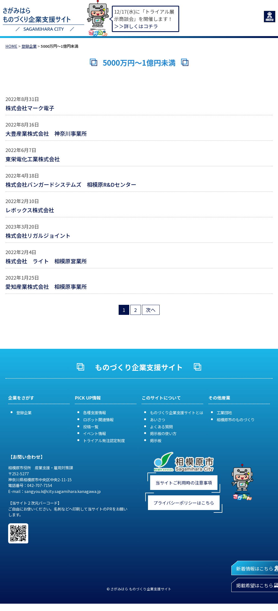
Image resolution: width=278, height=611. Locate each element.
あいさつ (157, 419)
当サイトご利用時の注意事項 (184, 482)
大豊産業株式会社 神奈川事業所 (46, 133)
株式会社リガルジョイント (38, 235)
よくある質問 (161, 426)
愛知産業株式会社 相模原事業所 (46, 286)
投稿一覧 (90, 426)
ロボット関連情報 (98, 419)
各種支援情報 (94, 412)
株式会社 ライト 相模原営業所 (46, 261)
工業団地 (224, 412)
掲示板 (155, 440)
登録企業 (29, 46)
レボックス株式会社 (29, 210)
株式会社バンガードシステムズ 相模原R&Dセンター (70, 184)
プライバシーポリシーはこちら (183, 502)
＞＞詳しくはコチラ (136, 26)
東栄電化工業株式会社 (32, 159)
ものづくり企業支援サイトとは (176, 412)
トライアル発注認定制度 (104, 440)
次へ (151, 309)
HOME (11, 46)
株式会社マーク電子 (32, 108)
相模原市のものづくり (236, 419)
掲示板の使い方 (163, 433)
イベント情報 (94, 433)
